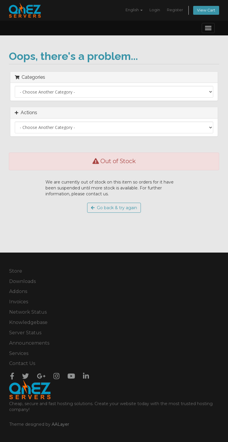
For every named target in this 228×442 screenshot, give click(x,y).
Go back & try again (114, 207)
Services (18, 353)
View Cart (206, 10)
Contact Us (22, 363)
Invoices (18, 302)
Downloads (22, 281)
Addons (18, 291)
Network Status (28, 312)
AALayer (60, 424)
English (134, 10)
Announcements (29, 343)
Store (15, 271)
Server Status (25, 332)
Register (175, 10)
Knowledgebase (28, 322)
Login (154, 10)
